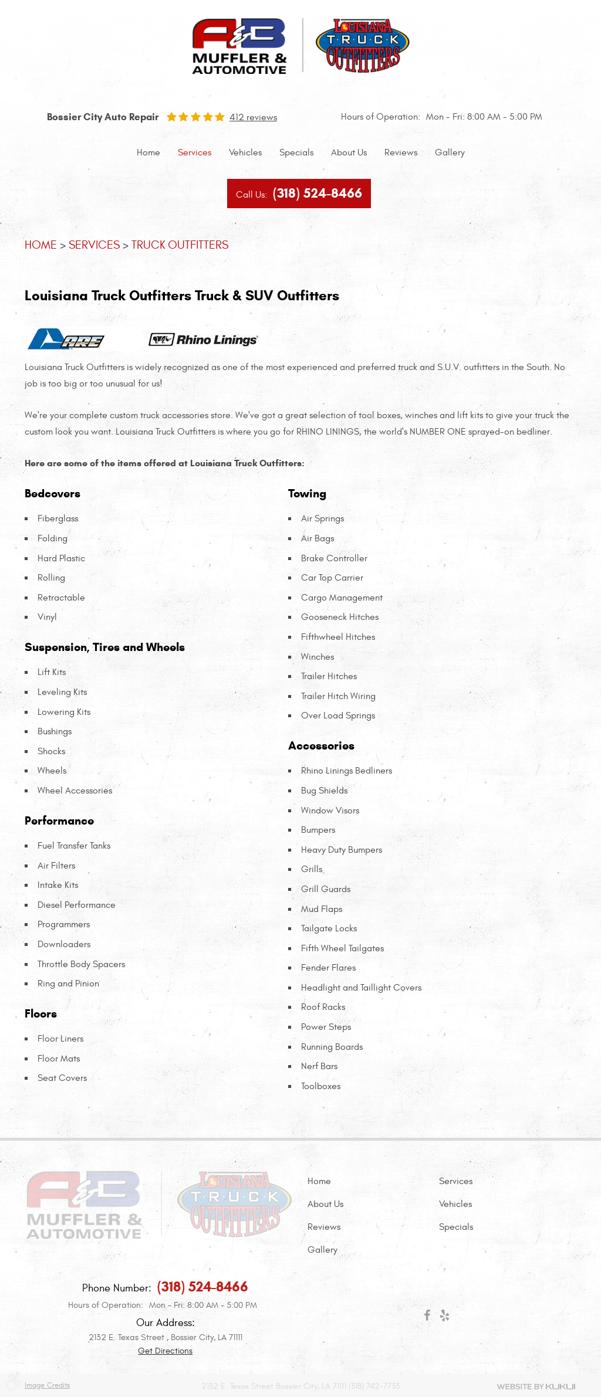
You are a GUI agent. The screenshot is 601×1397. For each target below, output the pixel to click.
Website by (536, 1386)
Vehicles (245, 152)
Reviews (400, 152)
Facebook (427, 1318)
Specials (296, 152)
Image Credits (47, 1385)
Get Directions (165, 1351)
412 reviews (253, 117)
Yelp (444, 1318)
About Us (349, 152)
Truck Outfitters (179, 245)
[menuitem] (148, 152)
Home (148, 152)
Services (194, 152)
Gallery (450, 152)
